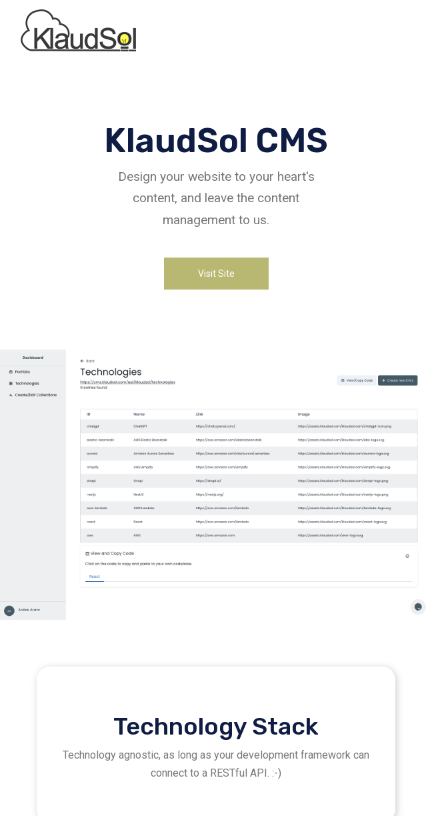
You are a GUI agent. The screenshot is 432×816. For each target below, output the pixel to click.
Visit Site (216, 273)
